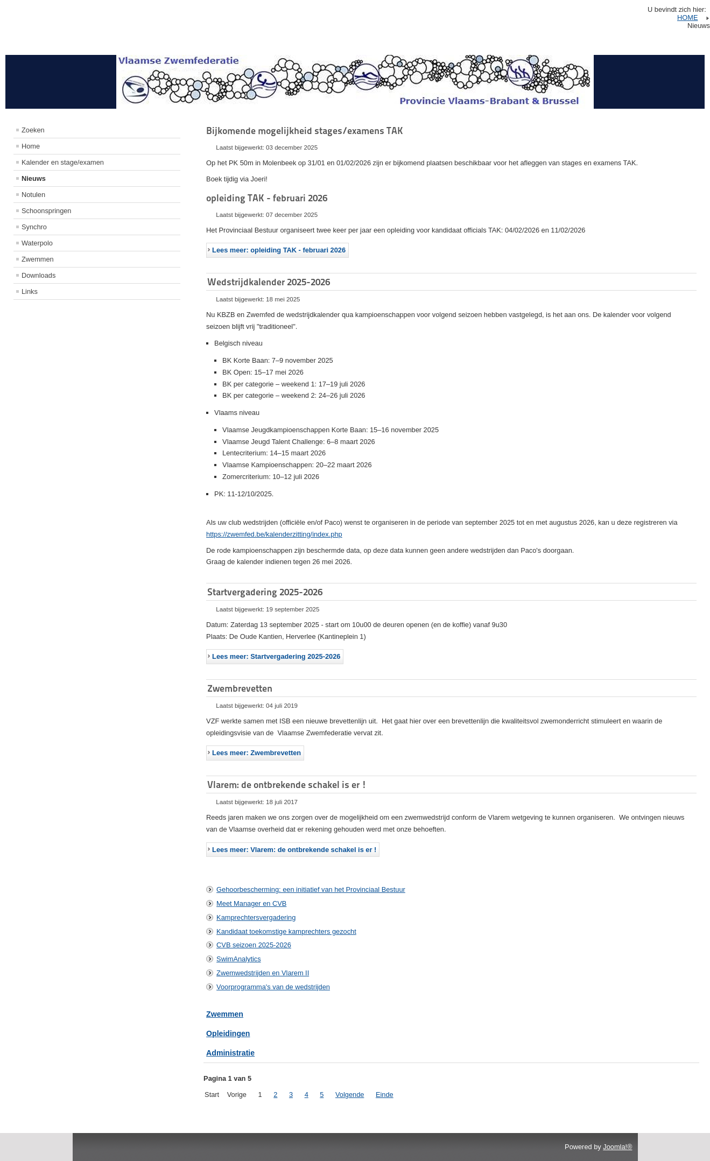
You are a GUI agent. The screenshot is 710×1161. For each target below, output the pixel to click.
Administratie (230, 1053)
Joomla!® (617, 1147)
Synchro (34, 227)
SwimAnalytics (238, 959)
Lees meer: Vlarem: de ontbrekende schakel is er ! (294, 850)
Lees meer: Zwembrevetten (256, 753)
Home (31, 146)
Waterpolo (37, 243)
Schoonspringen (47, 211)
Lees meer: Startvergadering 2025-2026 (276, 656)
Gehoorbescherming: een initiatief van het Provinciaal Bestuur (310, 889)
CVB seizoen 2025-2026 (253, 945)
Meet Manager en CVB (251, 903)
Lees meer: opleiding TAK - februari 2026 (279, 250)
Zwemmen (38, 259)
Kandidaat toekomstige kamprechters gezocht (286, 931)
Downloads (38, 275)
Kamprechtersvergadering (256, 917)
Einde (384, 1094)
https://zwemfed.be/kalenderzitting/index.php (274, 534)
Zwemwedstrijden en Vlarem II (262, 973)
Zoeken (33, 130)
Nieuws (34, 178)
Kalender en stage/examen (63, 162)
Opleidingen (228, 1033)
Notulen (33, 195)
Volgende (349, 1094)
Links (30, 291)
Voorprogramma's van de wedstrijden (273, 987)
